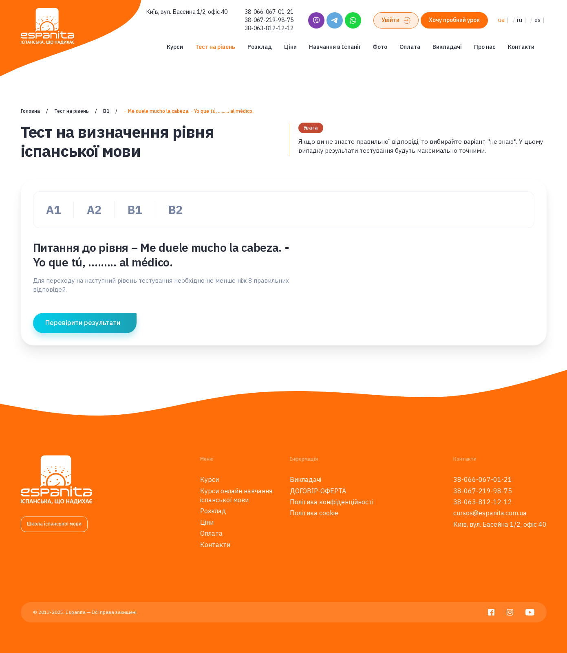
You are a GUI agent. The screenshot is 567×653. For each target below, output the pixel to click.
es (537, 20)
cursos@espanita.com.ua (490, 513)
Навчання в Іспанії (334, 47)
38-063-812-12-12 (269, 28)
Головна (30, 111)
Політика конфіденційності (331, 502)
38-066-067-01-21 (269, 11)
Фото (380, 47)
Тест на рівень (215, 47)
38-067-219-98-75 (269, 20)
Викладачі (447, 47)
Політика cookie (314, 513)
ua (501, 20)
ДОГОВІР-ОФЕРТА (318, 491)
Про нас (485, 47)
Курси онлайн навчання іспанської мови (236, 495)
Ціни (290, 47)
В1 (106, 111)
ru (519, 20)
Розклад (259, 47)
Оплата (409, 47)
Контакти (521, 47)
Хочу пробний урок (454, 20)
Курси (175, 47)
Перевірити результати (82, 323)
